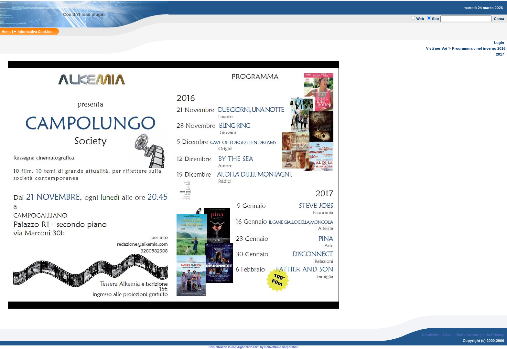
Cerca (499, 19)
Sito (435, 19)
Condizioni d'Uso (436, 335)
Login (499, 43)
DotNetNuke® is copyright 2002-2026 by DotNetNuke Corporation (253, 347)
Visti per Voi (436, 48)
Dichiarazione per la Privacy (480, 335)
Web (420, 19)
